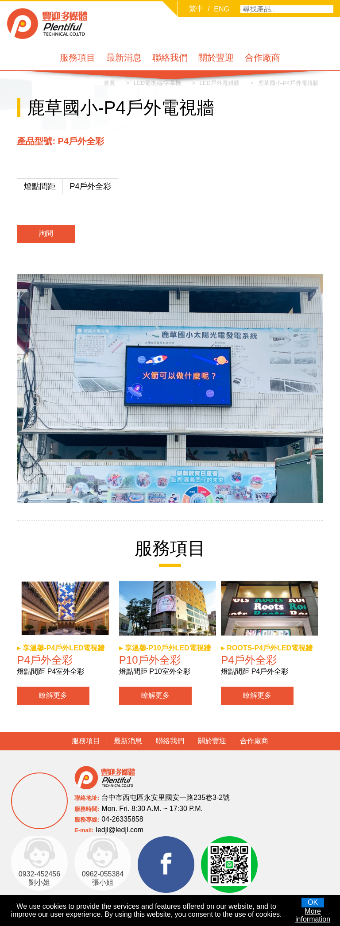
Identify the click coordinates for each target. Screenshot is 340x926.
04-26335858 (122, 818)
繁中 (196, 8)
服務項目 (77, 57)
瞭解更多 (53, 695)
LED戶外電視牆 (219, 83)
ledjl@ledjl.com (119, 829)
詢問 (46, 234)
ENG (221, 9)
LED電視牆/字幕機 (157, 83)
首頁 (109, 83)
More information (312, 915)
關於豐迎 (216, 57)
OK (313, 902)
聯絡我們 (170, 57)
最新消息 (124, 57)
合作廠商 (262, 57)
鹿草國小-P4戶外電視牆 (288, 83)
